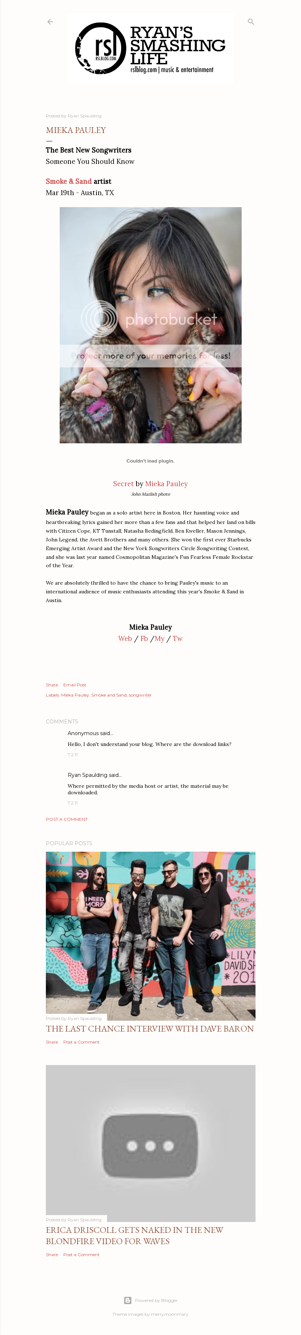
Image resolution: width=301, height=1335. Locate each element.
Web (125, 638)
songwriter (140, 695)
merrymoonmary (170, 1314)
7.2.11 (73, 754)
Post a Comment (67, 819)
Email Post (74, 684)
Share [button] (52, 684)
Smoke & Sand (69, 181)
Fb (144, 638)
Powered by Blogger (150, 1300)
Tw (178, 638)
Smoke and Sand (109, 695)
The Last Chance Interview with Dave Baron (150, 1028)
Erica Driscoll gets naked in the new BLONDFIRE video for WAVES (134, 1235)
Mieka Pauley (166, 484)
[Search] (251, 20)
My (160, 638)
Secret (123, 484)
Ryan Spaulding (87, 775)
